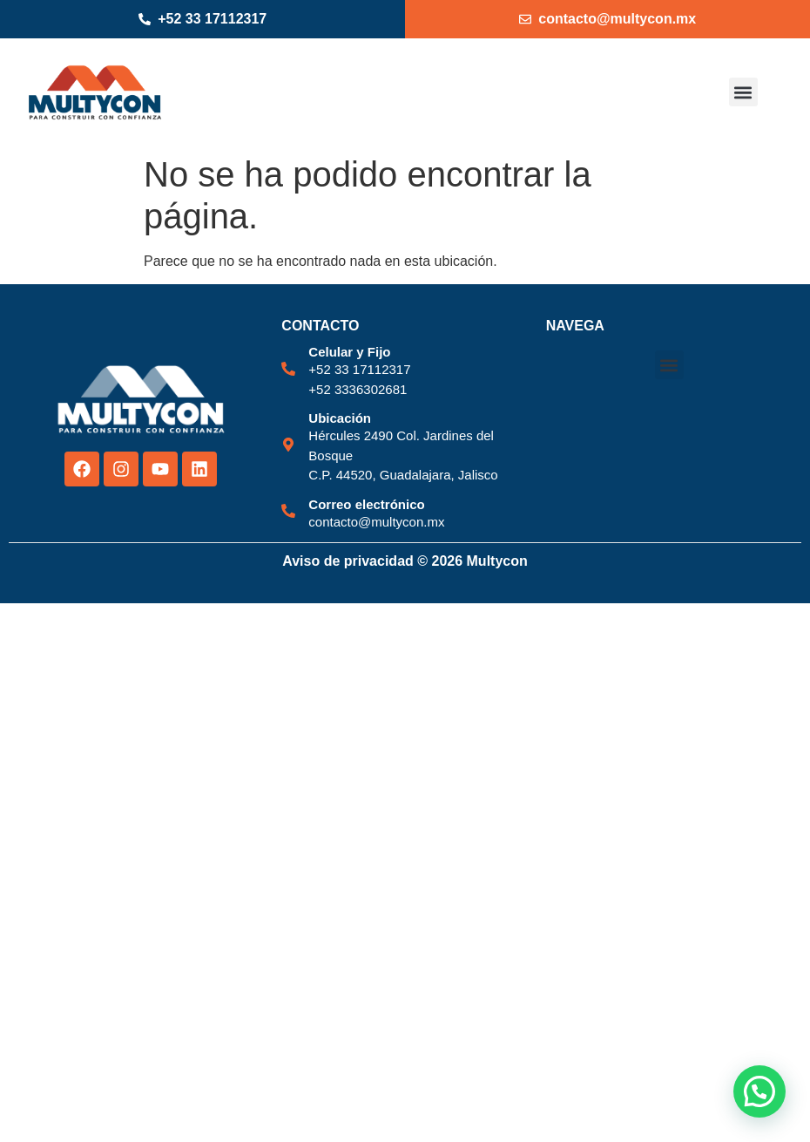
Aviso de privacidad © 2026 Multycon (405, 561)
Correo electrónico (366, 504)
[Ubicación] (288, 445)
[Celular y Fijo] (288, 369)
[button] (743, 92)
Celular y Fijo (349, 351)
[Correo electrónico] (288, 511)
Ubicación (339, 418)
